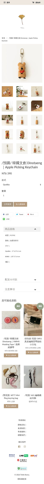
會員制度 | (22, 428)
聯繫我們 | (22, 435)
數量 (4, 191)
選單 (7, 2)
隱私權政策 (22, 479)
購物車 (36, 2)
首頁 (3, 38)
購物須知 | (22, 425)
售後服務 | (22, 431)
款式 (4, 180)
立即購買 (7, 204)
